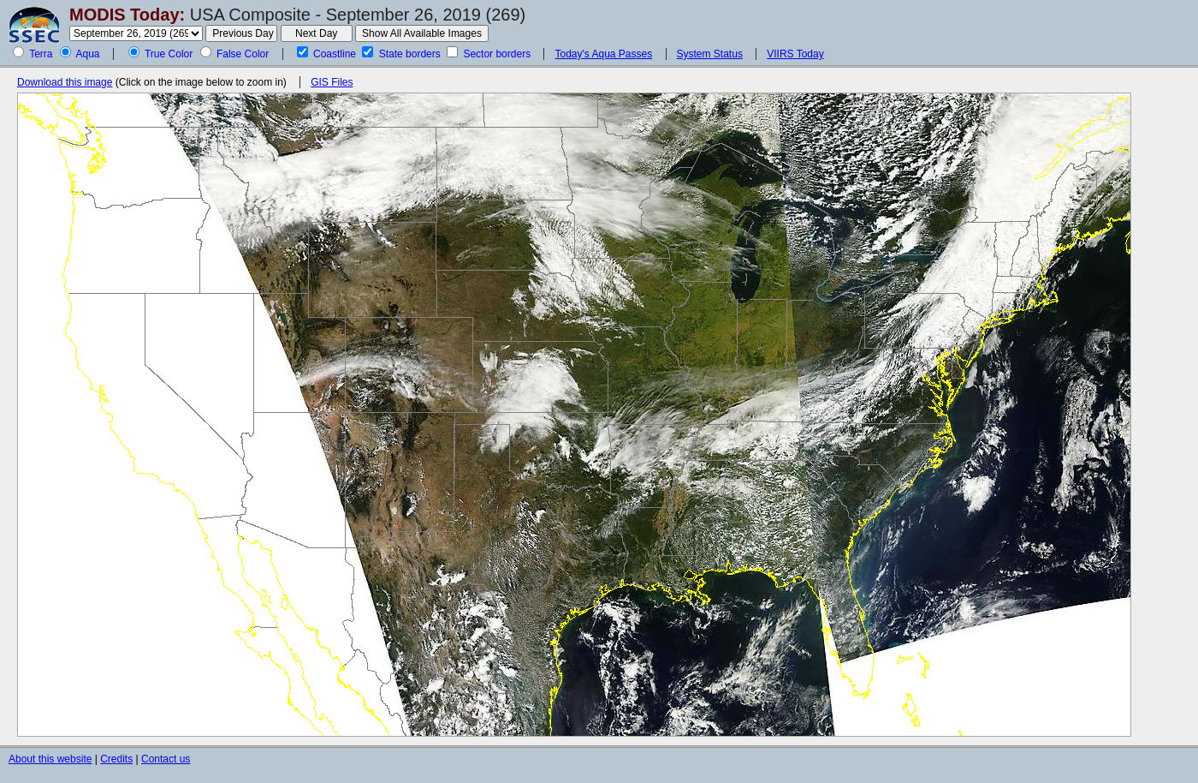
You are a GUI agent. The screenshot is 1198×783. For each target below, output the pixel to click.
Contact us (165, 759)
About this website (50, 759)
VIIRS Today (795, 54)
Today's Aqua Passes (603, 54)
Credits (116, 759)
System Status (710, 54)
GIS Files (332, 82)
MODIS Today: (127, 14)
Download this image (64, 82)
